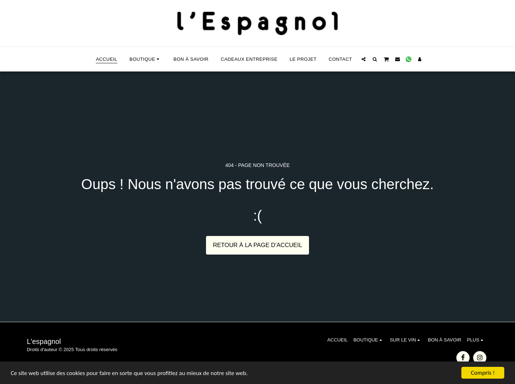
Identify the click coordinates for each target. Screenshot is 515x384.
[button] (363, 58)
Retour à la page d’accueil (257, 245)
